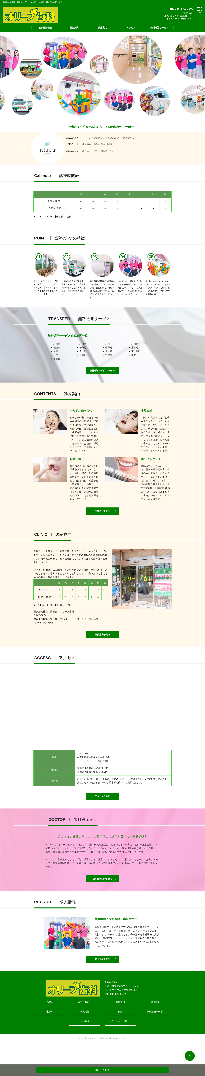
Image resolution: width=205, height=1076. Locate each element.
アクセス (131, 27)
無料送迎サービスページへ (102, 373)
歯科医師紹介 (45, 27)
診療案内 (102, 27)
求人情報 (84, 1031)
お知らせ (84, 1040)
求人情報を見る (102, 978)
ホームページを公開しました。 (98, 151)
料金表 (49, 1031)
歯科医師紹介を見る (102, 894)
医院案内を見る (102, 643)
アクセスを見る (102, 808)
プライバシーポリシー (120, 1040)
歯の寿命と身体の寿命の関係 (97, 144)
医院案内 (74, 27)
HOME (49, 1021)
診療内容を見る (102, 517)
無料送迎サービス (159, 27)
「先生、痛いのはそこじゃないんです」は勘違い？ (108, 138)
